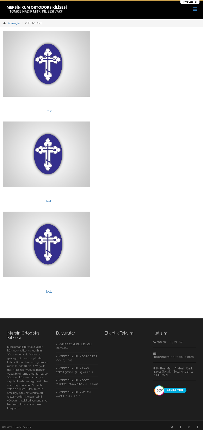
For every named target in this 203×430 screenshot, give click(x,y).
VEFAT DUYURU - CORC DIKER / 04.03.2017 (76, 358)
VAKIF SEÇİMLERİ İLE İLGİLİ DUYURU (74, 346)
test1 (49, 201)
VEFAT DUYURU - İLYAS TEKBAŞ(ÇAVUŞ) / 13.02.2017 (74, 370)
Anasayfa (14, 23)
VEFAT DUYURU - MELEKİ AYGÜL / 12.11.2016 (73, 394)
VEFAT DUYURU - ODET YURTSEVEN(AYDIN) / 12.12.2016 (77, 382)
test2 (49, 291)
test (49, 111)
